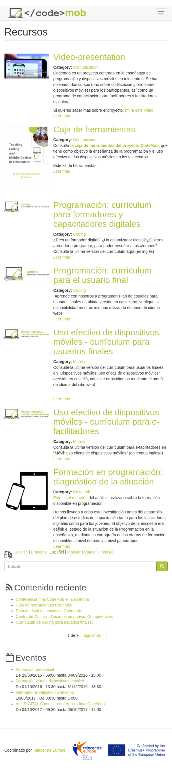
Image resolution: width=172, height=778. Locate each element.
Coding (79, 234)
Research (81, 492)
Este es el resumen (70, 497)
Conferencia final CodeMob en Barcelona (52, 599)
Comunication (85, 67)
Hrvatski (106, 552)
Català (89, 552)
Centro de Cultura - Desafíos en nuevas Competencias (64, 616)
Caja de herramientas (94, 129)
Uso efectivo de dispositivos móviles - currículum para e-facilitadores (106, 421)
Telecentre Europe (49, 750)
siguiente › (93, 635)
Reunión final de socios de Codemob (48, 610)
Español (56, 552)
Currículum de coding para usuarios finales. (54, 622)
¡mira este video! (139, 110)
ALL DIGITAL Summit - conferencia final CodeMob (60, 704)
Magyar (74, 552)
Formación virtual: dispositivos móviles (50, 681)
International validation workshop (45, 692)
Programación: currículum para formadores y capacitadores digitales (102, 214)
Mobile (79, 361)
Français (38, 552)
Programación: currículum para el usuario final (102, 275)
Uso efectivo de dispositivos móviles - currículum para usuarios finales (106, 342)
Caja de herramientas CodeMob (44, 605)
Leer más (61, 116)
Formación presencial (35, 669)
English (21, 552)
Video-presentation (89, 57)
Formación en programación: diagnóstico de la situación (108, 476)
